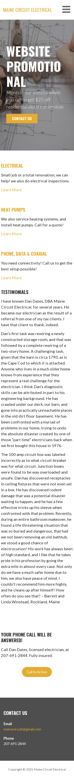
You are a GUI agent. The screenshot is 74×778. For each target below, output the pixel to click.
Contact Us (22, 118)
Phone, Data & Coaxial (24, 253)
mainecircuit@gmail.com (22, 729)
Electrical (12, 165)
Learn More (11, 189)
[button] (67, 9)
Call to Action (37, 672)
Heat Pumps (13, 209)
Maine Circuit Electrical (27, 9)
